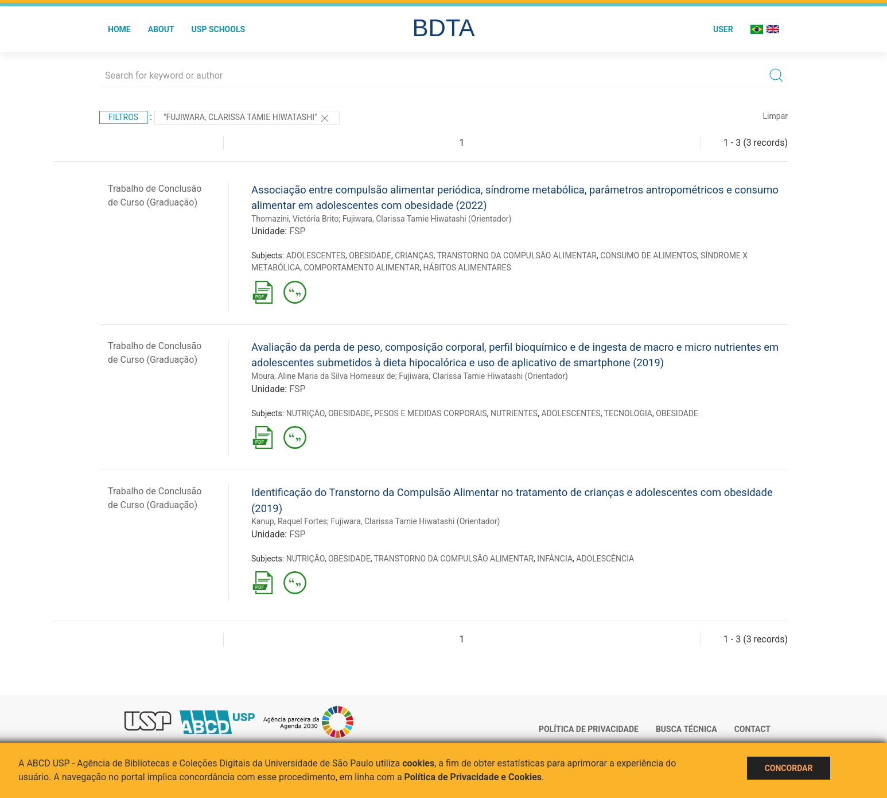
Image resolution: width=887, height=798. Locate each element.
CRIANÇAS (414, 255)
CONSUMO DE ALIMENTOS (648, 255)
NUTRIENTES (514, 413)
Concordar (789, 768)
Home (119, 29)
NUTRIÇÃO (305, 413)
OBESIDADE (370, 255)
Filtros (123, 117)
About (161, 29)
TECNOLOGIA (628, 413)
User (723, 29)
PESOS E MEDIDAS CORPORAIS (430, 413)
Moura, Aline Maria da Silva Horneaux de (323, 376)
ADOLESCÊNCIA (605, 558)
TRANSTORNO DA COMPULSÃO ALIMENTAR (517, 255)
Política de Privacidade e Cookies (473, 777)
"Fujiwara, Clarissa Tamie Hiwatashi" (247, 118)
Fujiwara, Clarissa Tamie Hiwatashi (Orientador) (427, 218)
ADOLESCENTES (315, 255)
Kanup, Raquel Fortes (289, 521)
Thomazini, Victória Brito (295, 218)
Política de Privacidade (589, 729)
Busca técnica (686, 729)
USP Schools (219, 29)
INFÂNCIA (555, 558)
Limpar (775, 116)
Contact (752, 729)
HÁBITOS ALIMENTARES (467, 267)
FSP (297, 231)
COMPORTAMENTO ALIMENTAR (361, 267)
